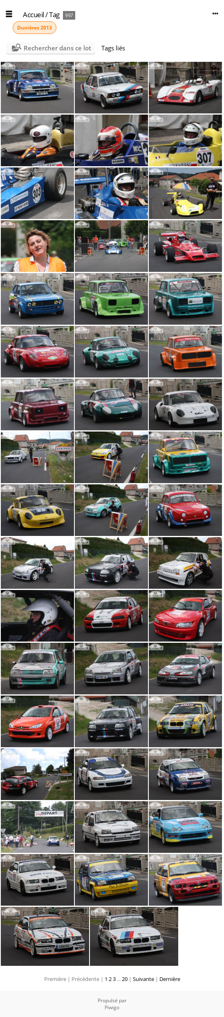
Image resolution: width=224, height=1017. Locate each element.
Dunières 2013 (34, 27)
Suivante (143, 979)
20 (125, 979)
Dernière (169, 979)
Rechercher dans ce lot (57, 48)
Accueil (33, 14)
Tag (54, 14)
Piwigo (112, 1007)
